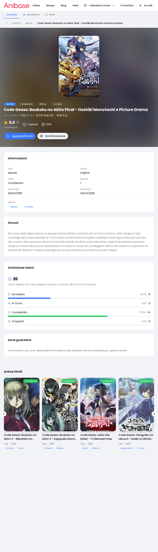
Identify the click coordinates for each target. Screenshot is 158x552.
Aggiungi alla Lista (19, 136)
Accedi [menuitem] (145, 5)
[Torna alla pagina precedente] (7, 23)
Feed (50, 14)
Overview (11, 14)
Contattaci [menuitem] (126, 5)
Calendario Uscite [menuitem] (99, 5)
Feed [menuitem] (75, 5)
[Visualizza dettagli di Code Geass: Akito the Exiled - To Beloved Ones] (98, 414)
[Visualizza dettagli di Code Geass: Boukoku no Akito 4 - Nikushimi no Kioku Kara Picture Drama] (22, 414)
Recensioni (31, 14)
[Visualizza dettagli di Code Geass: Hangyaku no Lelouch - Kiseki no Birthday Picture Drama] (136, 414)
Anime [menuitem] (36, 5)
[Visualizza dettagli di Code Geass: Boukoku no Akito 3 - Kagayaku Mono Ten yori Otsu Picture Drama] (60, 414)
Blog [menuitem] (63, 5)
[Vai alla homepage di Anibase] (16, 5)
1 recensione (11, 127)
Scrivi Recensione (52, 136)
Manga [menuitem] (50, 5)
